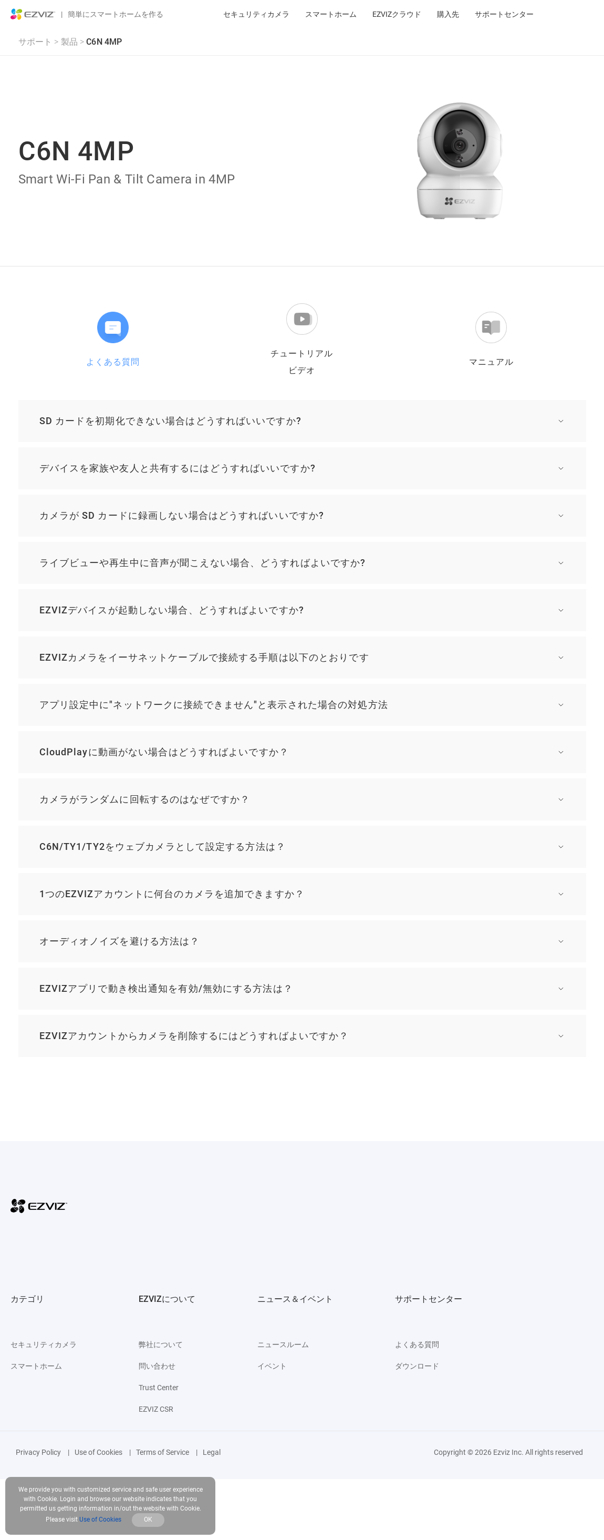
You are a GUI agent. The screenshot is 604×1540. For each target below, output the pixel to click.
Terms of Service (162, 1452)
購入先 (448, 14)
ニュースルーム (283, 1344)
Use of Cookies (98, 1452)
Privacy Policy (38, 1452)
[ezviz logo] (33, 14)
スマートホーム (331, 14)
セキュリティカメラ (256, 14)
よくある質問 (417, 1344)
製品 (69, 42)
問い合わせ (157, 1366)
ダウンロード (417, 1366)
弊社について (161, 1344)
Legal (212, 1452)
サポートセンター (504, 14)
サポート (35, 42)
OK (148, 1519)
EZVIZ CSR (156, 1409)
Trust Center (159, 1387)
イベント (272, 1366)
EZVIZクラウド (396, 14)
